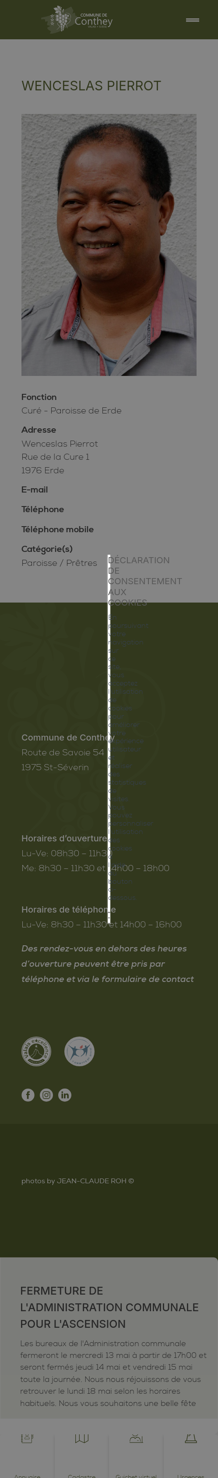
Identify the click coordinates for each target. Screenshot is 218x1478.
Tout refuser (109, 778)
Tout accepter (109, 759)
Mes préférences (109, 797)
